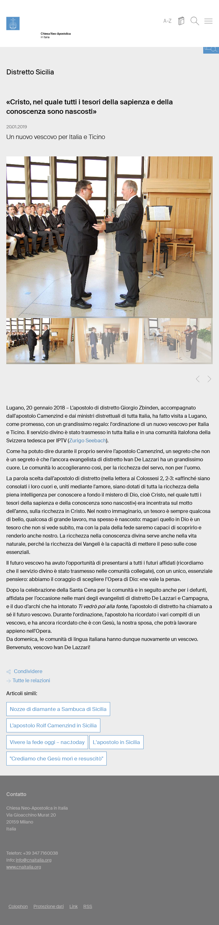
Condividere (24, 671)
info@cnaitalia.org (33, 860)
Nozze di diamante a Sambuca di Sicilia (58, 709)
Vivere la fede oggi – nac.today (47, 742)
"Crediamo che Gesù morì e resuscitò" (56, 758)
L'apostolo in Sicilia (116, 742)
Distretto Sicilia (30, 72)
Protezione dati (48, 906)
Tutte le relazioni (28, 680)
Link (73, 906)
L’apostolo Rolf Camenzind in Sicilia (53, 725)
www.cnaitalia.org (23, 867)
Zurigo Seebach (87, 440)
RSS (87, 906)
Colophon (18, 906)
